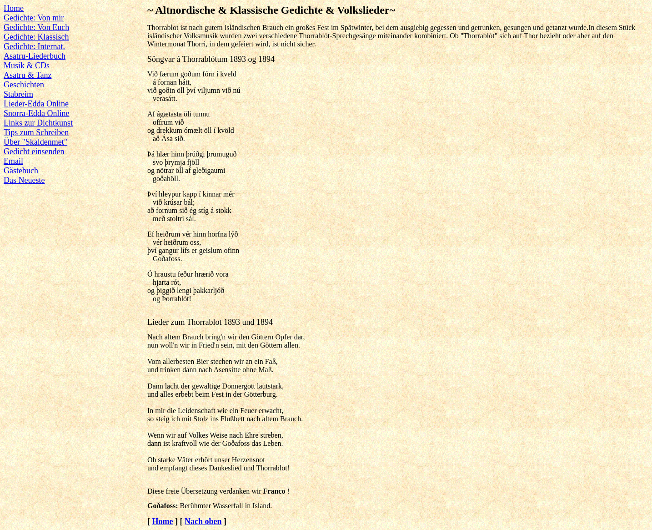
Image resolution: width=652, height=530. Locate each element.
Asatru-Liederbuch (34, 56)
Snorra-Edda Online (36, 113)
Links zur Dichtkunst (38, 122)
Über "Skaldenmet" (35, 141)
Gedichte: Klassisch (36, 36)
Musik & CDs (27, 65)
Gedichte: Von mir (34, 17)
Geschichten (24, 84)
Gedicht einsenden (34, 151)
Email (13, 161)
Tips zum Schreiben (36, 132)
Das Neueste (24, 180)
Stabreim (18, 94)
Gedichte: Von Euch (36, 27)
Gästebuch (21, 170)
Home (14, 8)
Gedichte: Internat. (34, 46)
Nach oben (203, 521)
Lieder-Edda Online (36, 103)
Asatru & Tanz (27, 75)
